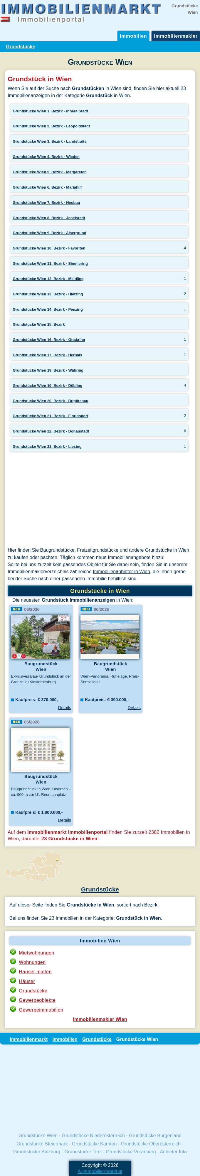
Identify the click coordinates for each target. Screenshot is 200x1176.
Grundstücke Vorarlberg (131, 1151)
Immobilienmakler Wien (100, 1019)
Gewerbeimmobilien (41, 1009)
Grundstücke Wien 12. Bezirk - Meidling (48, 279)
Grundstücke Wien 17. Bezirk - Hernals (47, 355)
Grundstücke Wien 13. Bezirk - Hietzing (48, 294)
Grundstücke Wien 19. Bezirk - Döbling (47, 385)
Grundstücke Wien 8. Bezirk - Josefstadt (49, 218)
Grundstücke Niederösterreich (93, 1135)
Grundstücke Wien (38, 1135)
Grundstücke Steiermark (42, 1143)
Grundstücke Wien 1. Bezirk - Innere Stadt (50, 111)
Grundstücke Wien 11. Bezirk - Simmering (50, 263)
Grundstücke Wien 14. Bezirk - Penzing (48, 309)
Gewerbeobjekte (37, 1000)
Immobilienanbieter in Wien (121, 571)
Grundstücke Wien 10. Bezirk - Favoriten (49, 248)
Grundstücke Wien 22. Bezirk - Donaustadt (51, 431)
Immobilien (133, 36)
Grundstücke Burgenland (155, 1135)
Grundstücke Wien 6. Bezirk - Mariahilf (47, 187)
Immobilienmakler (176, 36)
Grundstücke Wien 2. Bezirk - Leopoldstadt (51, 126)
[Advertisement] (100, 500)
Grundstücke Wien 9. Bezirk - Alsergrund (49, 233)
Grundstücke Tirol (83, 1151)
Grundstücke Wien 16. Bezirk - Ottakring (49, 339)
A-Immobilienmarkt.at (100, 1171)
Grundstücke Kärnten (94, 1143)
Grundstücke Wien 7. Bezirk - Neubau (46, 202)
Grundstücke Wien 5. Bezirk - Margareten (50, 172)
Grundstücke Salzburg (36, 1151)
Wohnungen (32, 962)
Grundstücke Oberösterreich (151, 1143)
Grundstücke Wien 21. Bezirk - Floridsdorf (50, 416)
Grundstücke (20, 46)
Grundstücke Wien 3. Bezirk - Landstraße (50, 141)
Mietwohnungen (36, 952)
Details (64, 707)
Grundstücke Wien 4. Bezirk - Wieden (46, 156)
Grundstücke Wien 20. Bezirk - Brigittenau (50, 401)
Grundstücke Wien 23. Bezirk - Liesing (47, 446)
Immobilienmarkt (29, 1039)
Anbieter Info (173, 1151)
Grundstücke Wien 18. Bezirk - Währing (48, 370)
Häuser (27, 981)
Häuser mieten (35, 971)
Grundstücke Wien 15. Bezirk (39, 324)
